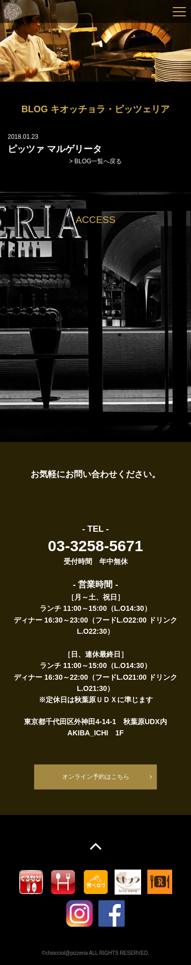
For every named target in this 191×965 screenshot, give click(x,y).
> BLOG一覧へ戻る (95, 161)
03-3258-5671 (95, 545)
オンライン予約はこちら (95, 776)
